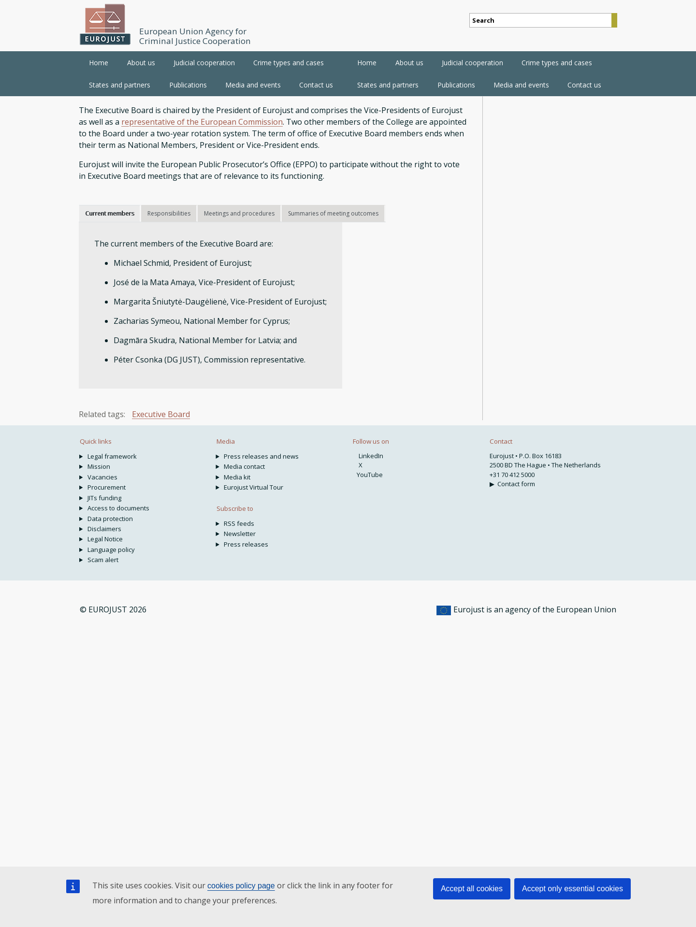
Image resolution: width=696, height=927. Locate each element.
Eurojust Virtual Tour (253, 487)
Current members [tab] (109, 213)
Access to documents (118, 508)
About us (409, 62)
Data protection (110, 518)
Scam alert (102, 559)
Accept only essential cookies (572, 888)
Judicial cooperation (472, 62)
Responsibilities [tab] (168, 213)
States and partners (388, 84)
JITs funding (104, 497)
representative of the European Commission (202, 121)
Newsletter (240, 533)
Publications (456, 84)
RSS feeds (239, 523)
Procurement (106, 487)
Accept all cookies (472, 888)
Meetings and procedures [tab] (239, 213)
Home (98, 62)
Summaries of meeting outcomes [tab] (333, 213)
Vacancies (102, 477)
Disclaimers (104, 528)
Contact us (584, 84)
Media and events (521, 84)
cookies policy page (241, 886)
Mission (98, 466)
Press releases (246, 544)
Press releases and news (261, 456)
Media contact (244, 466)
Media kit (237, 477)
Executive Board (161, 414)
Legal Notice (105, 539)
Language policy (111, 549)
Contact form (516, 483)
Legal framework (112, 456)
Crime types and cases (557, 62)
